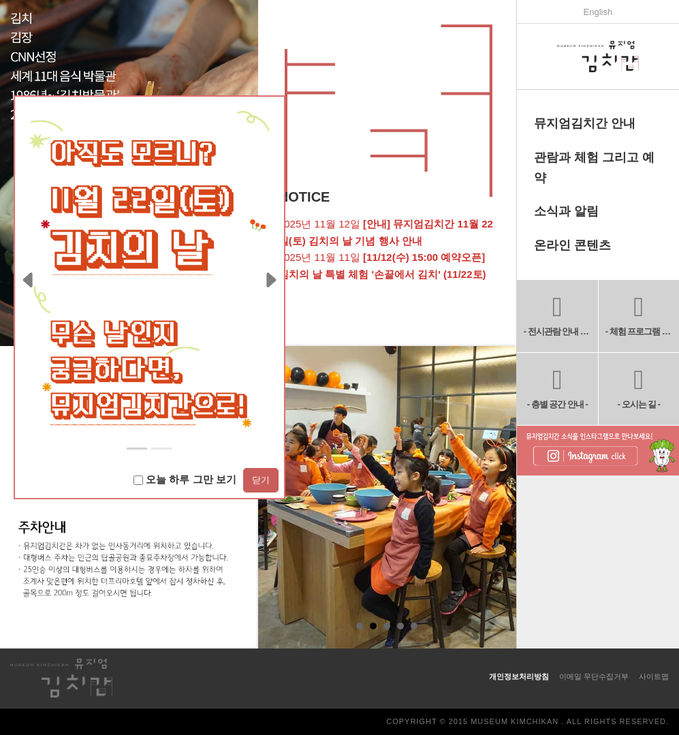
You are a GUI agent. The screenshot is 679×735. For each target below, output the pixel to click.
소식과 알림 (566, 211)
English (598, 12)
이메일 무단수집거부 (594, 676)
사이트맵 (654, 676)
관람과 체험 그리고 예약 (594, 168)
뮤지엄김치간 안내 (584, 123)
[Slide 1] (161, 448)
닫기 (261, 480)
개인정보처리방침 (519, 676)
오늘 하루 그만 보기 (184, 479)
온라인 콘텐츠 (572, 245)
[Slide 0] (137, 448)
